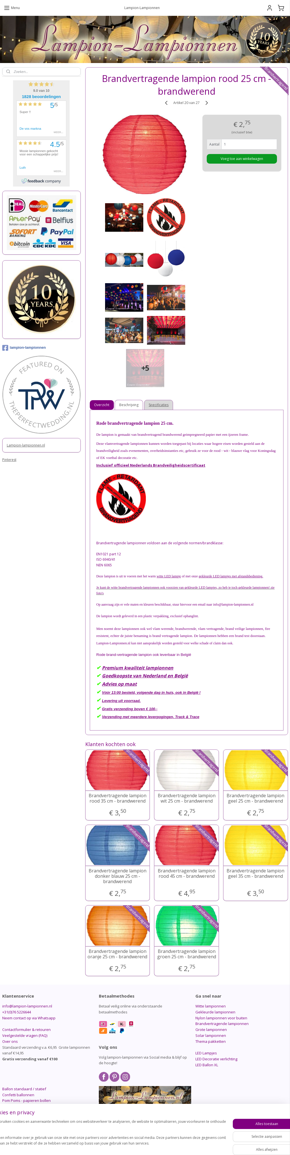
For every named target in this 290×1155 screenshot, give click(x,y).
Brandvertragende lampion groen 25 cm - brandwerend (186, 954)
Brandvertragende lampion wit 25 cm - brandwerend (186, 798)
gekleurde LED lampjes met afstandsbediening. (231, 576)
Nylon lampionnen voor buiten (221, 1017)
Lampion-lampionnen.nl (26, 445)
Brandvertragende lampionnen (222, 1023)
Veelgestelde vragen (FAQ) (24, 1035)
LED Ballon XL (206, 1064)
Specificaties (159, 404)
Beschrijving (128, 404)
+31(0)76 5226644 (16, 1012)
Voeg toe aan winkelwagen (242, 158)
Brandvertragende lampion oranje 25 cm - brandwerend (117, 954)
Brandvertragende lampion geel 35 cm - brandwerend (255, 873)
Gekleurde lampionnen (215, 1012)
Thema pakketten (210, 1041)
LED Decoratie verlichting (216, 1058)
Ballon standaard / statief (24, 1088)
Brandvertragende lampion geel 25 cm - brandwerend (255, 798)
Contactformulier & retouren (26, 1029)
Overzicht (101, 404)
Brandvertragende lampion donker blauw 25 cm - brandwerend (117, 876)
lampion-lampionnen (24, 347)
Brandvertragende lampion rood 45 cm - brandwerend (186, 873)
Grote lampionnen (211, 1029)
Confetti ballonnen (18, 1094)
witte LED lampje (169, 576)
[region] (107, 1135)
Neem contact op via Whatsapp (29, 1017)
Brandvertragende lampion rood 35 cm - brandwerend (117, 798)
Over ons (10, 1041)
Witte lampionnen (210, 1006)
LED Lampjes (206, 1053)
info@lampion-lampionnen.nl (27, 1006)
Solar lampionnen (210, 1035)
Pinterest (9, 459)
